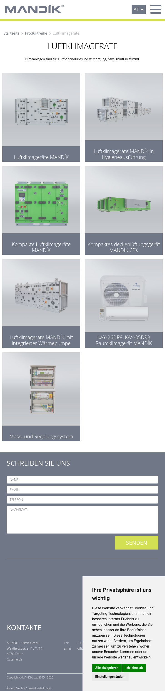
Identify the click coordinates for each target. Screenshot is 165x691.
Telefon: (17, 499)
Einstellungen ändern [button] (110, 676)
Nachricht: (19, 509)
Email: (14, 489)
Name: (14, 479)
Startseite (11, 33)
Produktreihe (36, 33)
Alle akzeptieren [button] (106, 668)
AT (136, 9)
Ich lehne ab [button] (134, 668)
